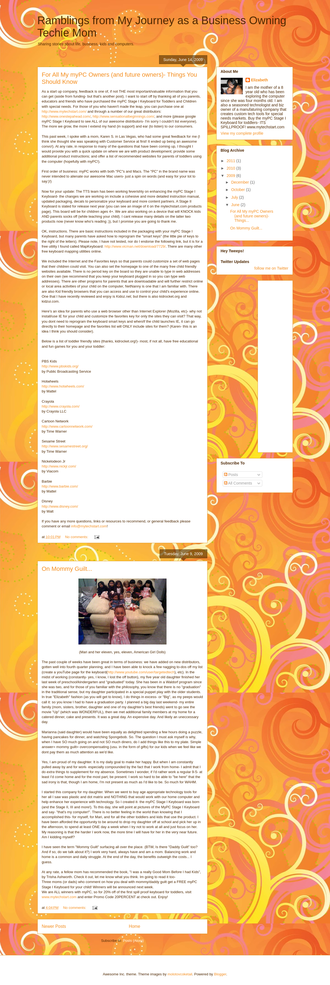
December (240, 182)
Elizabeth (259, 80)
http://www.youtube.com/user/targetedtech (141, 672)
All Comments (238, 483)
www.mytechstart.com (59, 897)
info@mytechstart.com (89, 526)
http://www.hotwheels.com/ (63, 386)
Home (134, 926)
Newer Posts (54, 926)
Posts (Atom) (133, 941)
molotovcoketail (180, 974)
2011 (231, 161)
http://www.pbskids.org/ (60, 366)
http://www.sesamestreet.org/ (65, 446)
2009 (231, 175)
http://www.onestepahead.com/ (66, 116)
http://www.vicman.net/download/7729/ (135, 246)
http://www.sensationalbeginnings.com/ (123, 116)
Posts (231, 474)
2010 (231, 168)
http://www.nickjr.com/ (59, 466)
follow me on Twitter (271, 268)
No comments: (77, 537)
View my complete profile (242, 133)
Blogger (220, 974)
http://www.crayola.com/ (61, 406)
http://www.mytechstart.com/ (64, 111)
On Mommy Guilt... (67, 568)
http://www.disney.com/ (60, 506)
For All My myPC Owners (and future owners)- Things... (251, 216)
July (235, 197)
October (238, 189)
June (236, 205)
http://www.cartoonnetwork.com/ (67, 426)
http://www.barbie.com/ (60, 486)
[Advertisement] (284, 365)
